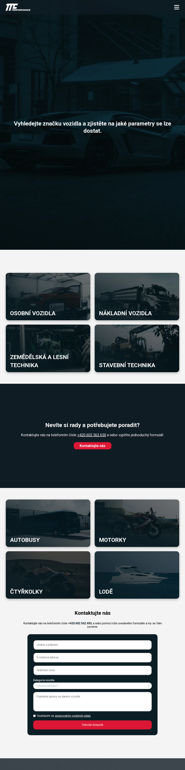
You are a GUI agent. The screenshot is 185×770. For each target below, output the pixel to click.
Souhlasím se (64, 716)
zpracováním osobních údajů (73, 716)
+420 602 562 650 (91, 435)
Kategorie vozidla (43, 680)
